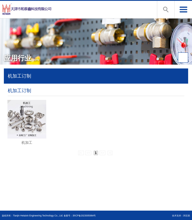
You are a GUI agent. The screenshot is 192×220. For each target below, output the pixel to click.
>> (102, 153)
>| (110, 153)
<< (88, 153)
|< (81, 153)
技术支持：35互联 (181, 215)
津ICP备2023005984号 (84, 215)
